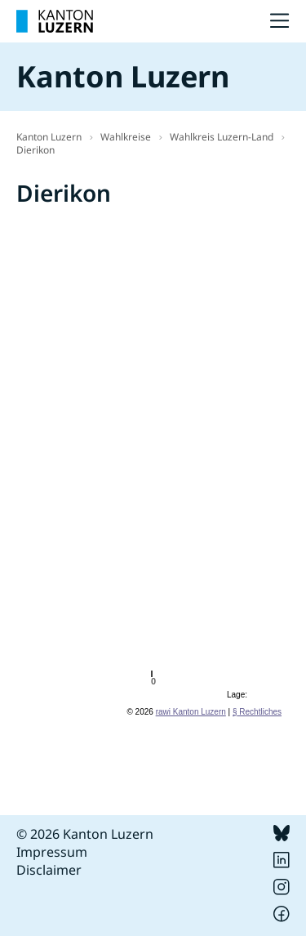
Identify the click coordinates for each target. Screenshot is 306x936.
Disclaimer (49, 870)
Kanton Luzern (49, 137)
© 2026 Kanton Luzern (84, 834)
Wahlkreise (125, 137)
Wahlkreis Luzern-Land (221, 137)
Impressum (51, 852)
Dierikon (35, 150)
